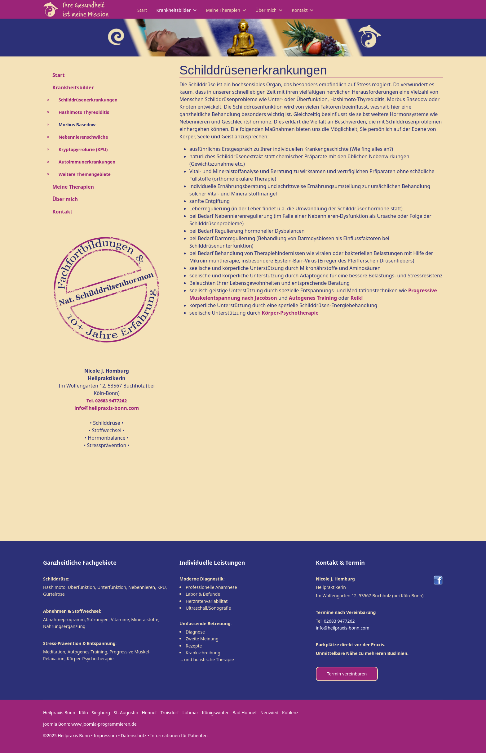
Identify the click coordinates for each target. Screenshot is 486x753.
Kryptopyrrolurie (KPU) (83, 149)
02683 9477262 (339, 621)
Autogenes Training (313, 297)
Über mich (265, 10)
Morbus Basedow (77, 125)
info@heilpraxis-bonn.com (342, 628)
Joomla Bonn (56, 724)
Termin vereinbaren (347, 674)
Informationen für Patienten (179, 735)
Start (142, 10)
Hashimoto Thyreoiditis (84, 112)
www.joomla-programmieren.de (103, 724)
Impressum (105, 735)
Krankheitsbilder (173, 10)
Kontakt (299, 10)
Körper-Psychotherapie (290, 312)
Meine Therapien (223, 10)
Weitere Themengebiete (85, 174)
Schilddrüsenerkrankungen (88, 100)
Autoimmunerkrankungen (87, 162)
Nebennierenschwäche (83, 137)
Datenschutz (133, 735)
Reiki (357, 297)
